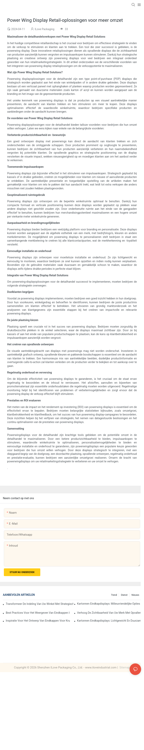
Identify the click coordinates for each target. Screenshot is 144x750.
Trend (114, 595)
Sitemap (124, 667)
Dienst (124, 595)
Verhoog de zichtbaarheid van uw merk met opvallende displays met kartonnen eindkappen (109, 612)
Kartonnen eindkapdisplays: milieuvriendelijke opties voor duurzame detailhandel (109, 603)
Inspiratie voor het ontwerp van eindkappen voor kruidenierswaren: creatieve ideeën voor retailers (38, 620)
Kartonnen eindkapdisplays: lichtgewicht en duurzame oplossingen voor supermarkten (109, 620)
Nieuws (135, 595)
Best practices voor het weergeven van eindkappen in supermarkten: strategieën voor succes (38, 612)
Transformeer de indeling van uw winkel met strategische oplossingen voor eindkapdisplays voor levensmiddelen (39, 603)
